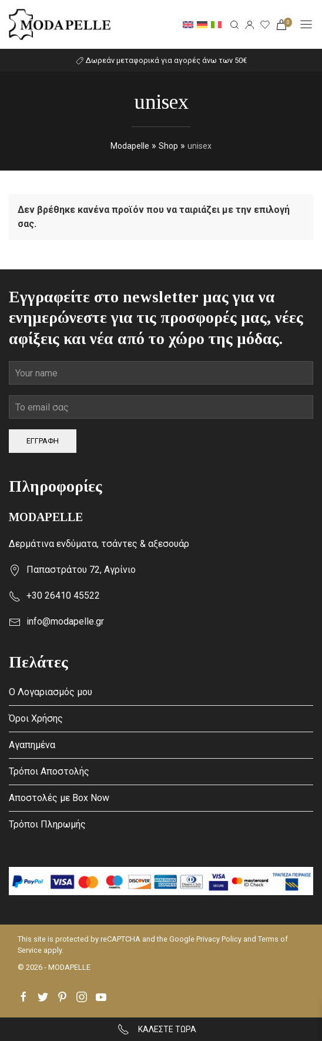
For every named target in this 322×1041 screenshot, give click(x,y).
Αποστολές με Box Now (59, 797)
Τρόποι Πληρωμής (47, 824)
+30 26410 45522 (63, 595)
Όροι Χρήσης (36, 718)
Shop (168, 146)
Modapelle (129, 146)
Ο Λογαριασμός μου (50, 692)
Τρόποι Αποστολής (49, 771)
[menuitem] (188, 24)
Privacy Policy (219, 939)
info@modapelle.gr (65, 621)
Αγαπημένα (32, 744)
